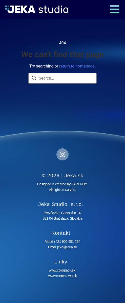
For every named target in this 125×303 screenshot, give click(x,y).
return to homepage (77, 66)
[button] (114, 9)
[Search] (33, 78)
